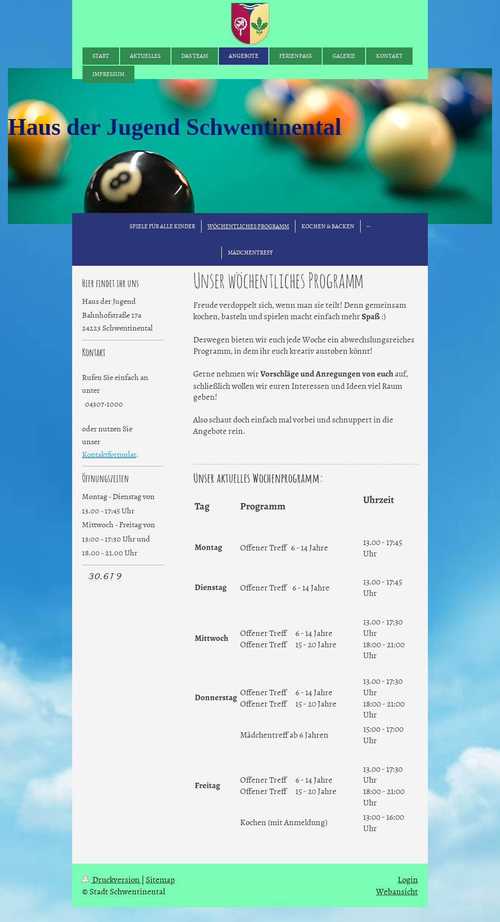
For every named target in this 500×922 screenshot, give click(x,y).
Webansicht (397, 890)
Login (408, 879)
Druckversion (111, 879)
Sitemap (160, 879)
